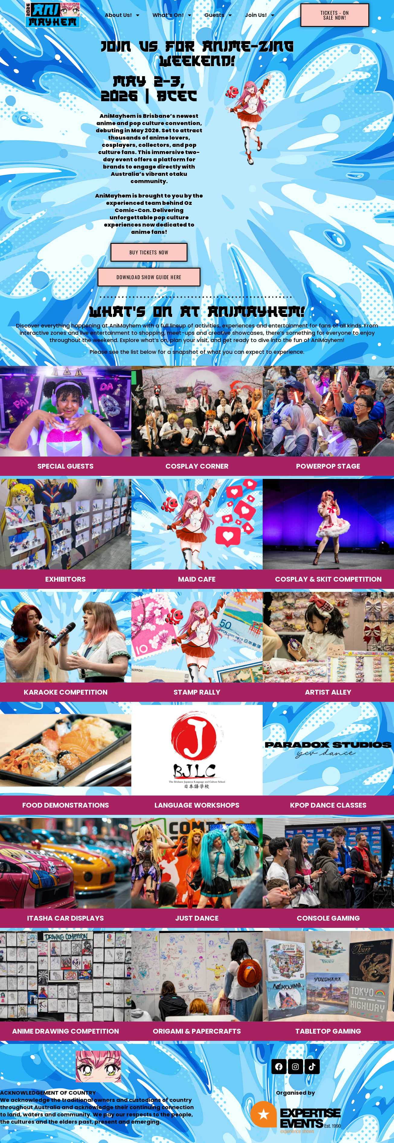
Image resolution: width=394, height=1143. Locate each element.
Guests (218, 15)
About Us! (122, 15)
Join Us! (260, 15)
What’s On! (172, 15)
